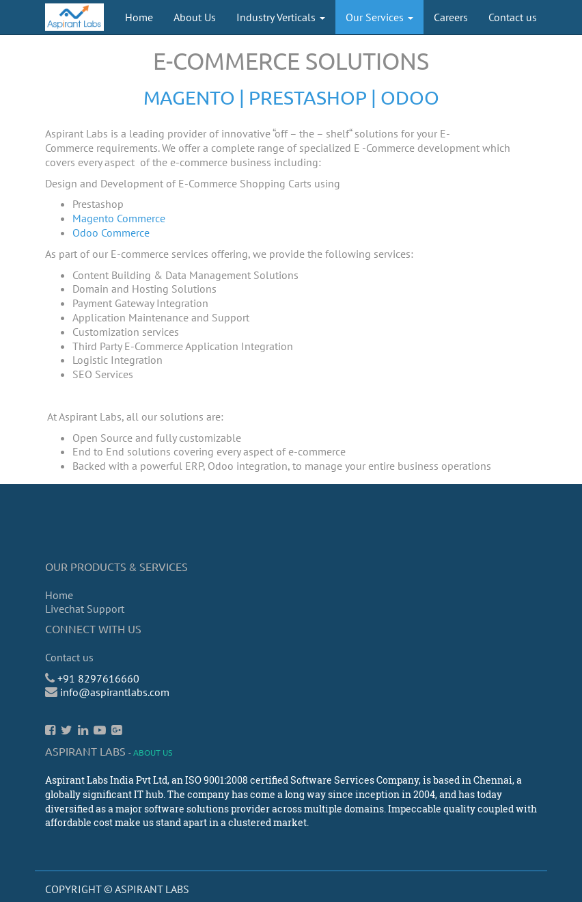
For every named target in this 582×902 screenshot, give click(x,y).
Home (59, 595)
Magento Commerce (118, 218)
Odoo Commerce (111, 232)
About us (152, 752)
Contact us (69, 657)
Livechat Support (84, 608)
